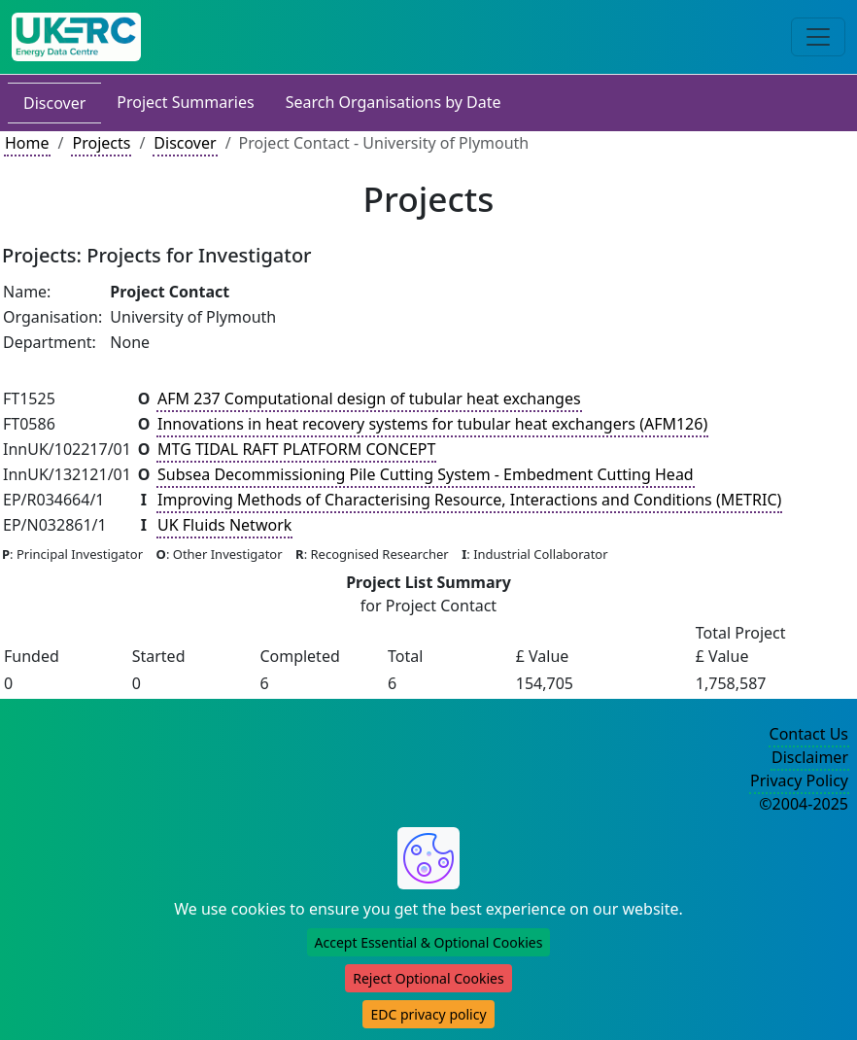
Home (27, 143)
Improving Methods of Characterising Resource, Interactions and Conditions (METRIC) (469, 499)
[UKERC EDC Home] (76, 37)
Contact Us (809, 734)
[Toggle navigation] (818, 36)
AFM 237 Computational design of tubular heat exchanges (369, 398)
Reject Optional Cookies (428, 978)
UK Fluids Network (224, 525)
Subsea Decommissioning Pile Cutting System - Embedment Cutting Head (425, 474)
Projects (101, 143)
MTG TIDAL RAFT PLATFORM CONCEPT (296, 449)
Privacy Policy (799, 780)
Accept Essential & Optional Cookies (429, 942)
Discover (54, 103)
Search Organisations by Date (393, 102)
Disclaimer (809, 757)
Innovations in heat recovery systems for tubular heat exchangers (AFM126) (432, 423)
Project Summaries (185, 102)
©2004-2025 (803, 804)
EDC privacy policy (428, 1014)
